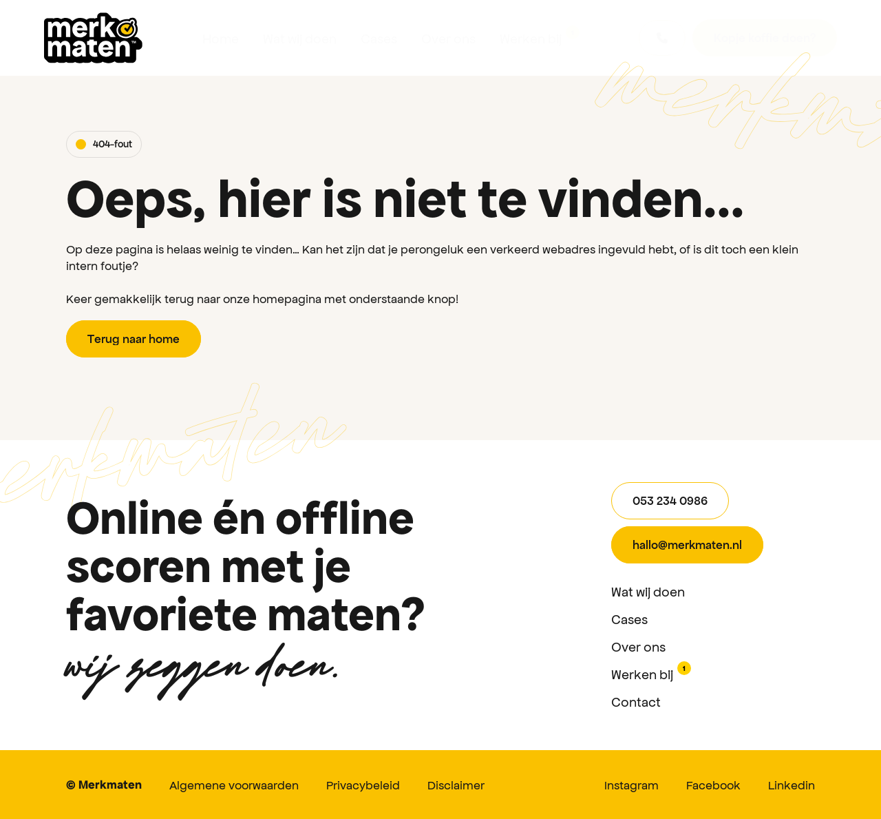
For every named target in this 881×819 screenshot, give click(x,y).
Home (220, 38)
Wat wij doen (300, 38)
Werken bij (540, 35)
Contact (636, 701)
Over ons (448, 38)
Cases (379, 38)
